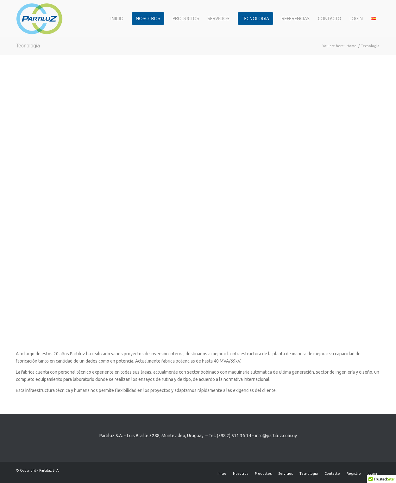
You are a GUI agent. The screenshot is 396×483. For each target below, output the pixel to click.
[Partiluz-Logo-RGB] (39, 18)
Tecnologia (28, 45)
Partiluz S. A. (49, 470)
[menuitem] (117, 18)
